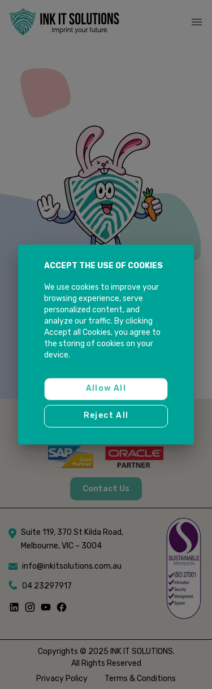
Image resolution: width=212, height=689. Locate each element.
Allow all (106, 389)
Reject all (106, 416)
